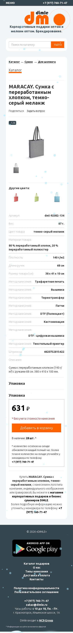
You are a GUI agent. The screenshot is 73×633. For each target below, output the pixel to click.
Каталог (14, 61)
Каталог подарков (36, 563)
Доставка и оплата (36, 575)
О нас (36, 567)
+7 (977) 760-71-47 (55, 3)
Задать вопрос (36, 110)
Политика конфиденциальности (36, 588)
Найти (58, 44)
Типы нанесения (36, 571)
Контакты (36, 579)
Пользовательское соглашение (36, 592)
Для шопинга (47, 61)
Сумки (29, 61)
